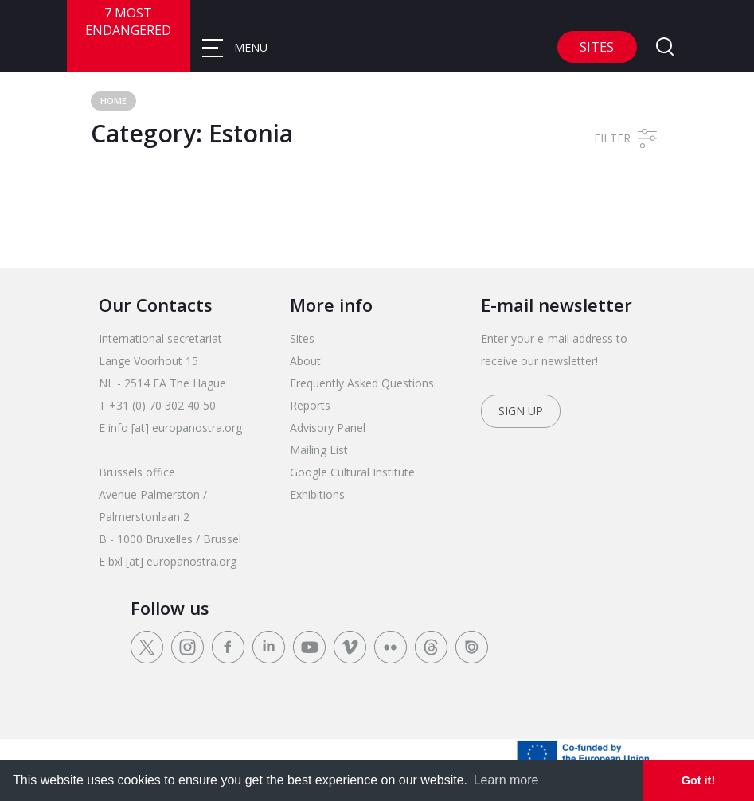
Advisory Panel (327, 427)
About (305, 360)
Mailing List (319, 449)
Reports (310, 405)
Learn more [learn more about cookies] (506, 780)
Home (113, 101)
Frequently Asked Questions (362, 383)
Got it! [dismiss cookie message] (698, 780)
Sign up (520, 410)
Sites (597, 47)
